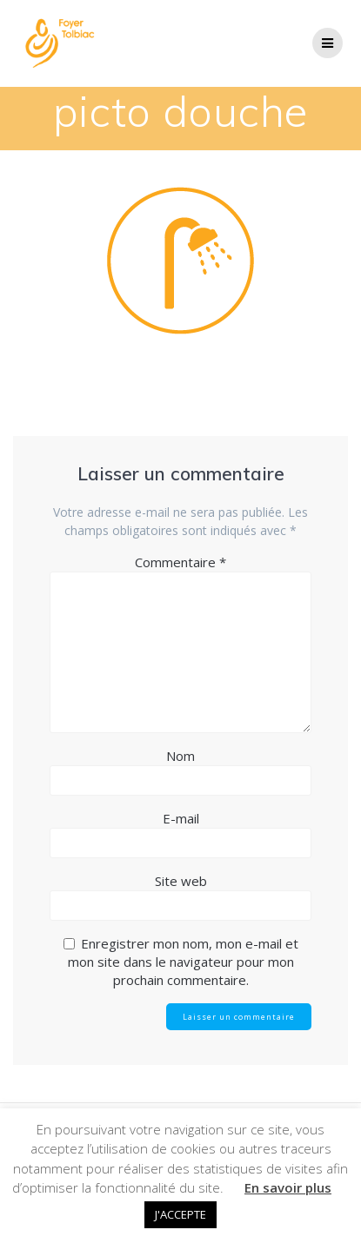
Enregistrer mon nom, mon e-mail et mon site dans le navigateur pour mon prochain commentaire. (183, 961)
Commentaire (180, 562)
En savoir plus (287, 1187)
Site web (181, 880)
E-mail (181, 818)
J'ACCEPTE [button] (180, 1214)
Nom (180, 755)
